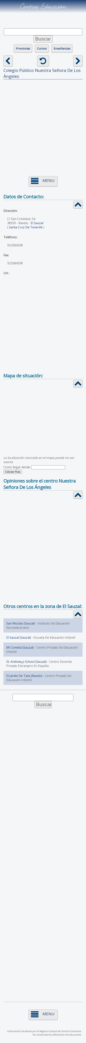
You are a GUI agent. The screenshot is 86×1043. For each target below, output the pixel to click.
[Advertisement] (43, 125)
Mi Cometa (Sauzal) (20, 647)
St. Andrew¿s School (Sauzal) (26, 662)
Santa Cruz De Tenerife (26, 227)
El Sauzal (37, 223)
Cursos (42, 48)
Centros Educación (43, 6)
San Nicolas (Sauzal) (20, 623)
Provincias (23, 48)
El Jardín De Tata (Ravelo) (24, 676)
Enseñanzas (62, 48)
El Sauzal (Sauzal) (18, 637)
